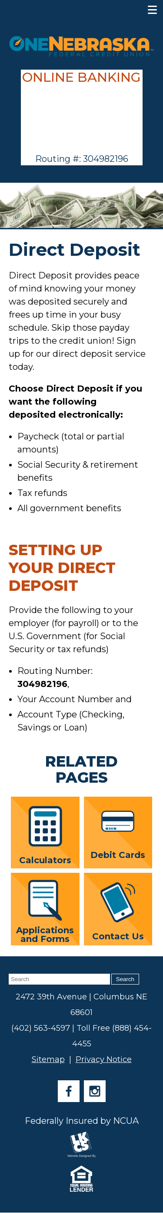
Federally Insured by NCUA (82, 1121)
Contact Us (118, 912)
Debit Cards (117, 835)
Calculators (45, 835)
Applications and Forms (45, 911)
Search (125, 979)
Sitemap (48, 1059)
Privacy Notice (104, 1059)
